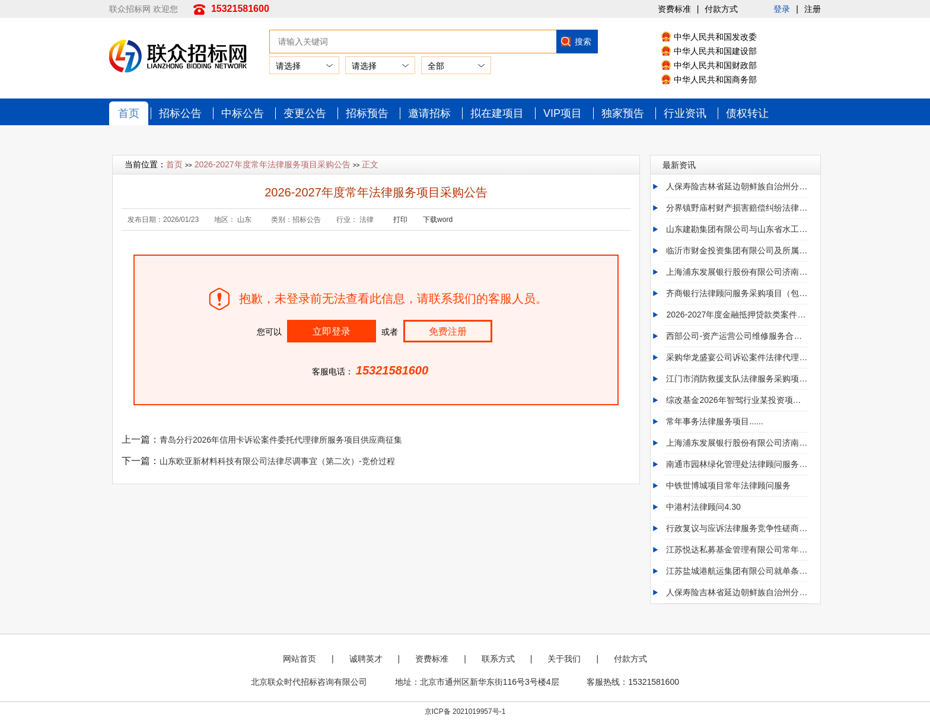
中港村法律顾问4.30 (703, 507)
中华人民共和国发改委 (715, 37)
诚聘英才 (366, 658)
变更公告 (305, 113)
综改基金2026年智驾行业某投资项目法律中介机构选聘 (736, 400)
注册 (812, 9)
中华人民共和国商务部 (715, 79)
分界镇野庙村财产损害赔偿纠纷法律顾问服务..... (736, 207)
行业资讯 (685, 113)
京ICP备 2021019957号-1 (465, 711)
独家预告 (622, 113)
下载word (438, 219)
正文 (370, 164)
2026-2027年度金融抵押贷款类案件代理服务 (736, 314)
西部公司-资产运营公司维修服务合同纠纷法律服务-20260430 (736, 336)
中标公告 (242, 113)
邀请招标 (429, 113)
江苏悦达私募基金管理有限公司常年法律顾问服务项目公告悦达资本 (736, 549)
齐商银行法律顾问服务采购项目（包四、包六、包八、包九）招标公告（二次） (736, 293)
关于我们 (564, 658)
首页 (128, 113)
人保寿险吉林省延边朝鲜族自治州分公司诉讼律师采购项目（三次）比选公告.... (736, 186)
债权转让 (747, 113)
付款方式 (721, 9)
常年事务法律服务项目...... (714, 421)
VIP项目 (562, 113)
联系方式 (498, 658)
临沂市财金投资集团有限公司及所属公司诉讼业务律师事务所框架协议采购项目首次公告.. (736, 250)
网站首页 (299, 658)
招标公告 (180, 113)
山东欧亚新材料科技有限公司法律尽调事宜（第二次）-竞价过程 (277, 461)
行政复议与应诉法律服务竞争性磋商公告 (736, 528)
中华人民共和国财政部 (715, 65)
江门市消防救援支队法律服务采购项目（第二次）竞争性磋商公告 (736, 378)
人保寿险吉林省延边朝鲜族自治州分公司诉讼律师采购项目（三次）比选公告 (736, 592)
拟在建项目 (497, 113)
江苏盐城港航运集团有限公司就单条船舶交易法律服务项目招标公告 (736, 571)
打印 (400, 219)
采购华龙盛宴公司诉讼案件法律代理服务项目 (736, 357)
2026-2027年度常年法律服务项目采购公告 (273, 164)
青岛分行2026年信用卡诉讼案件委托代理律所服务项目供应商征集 (281, 439)
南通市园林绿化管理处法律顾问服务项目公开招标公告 (736, 464)
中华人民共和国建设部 (715, 51)
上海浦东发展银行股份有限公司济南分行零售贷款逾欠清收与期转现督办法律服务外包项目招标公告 (736, 442)
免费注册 (448, 331)
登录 (781, 9)
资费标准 (674, 9)
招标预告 (367, 113)
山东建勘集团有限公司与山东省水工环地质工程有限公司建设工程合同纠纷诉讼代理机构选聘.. (736, 229)
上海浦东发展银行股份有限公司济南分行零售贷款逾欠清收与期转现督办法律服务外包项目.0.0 (736, 272)
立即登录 (332, 331)
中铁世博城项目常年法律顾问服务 (728, 485)
